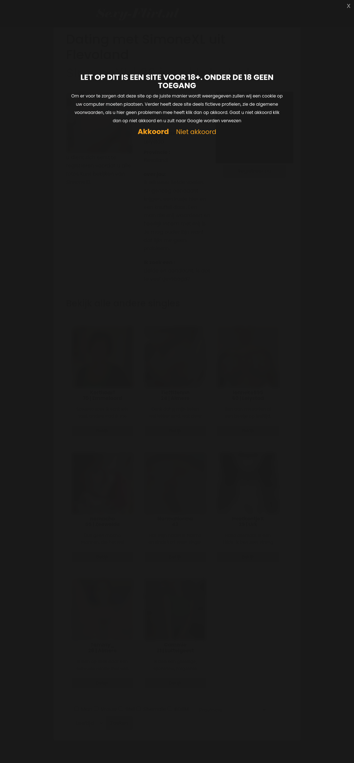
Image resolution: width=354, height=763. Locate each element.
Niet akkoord (196, 132)
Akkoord (153, 132)
